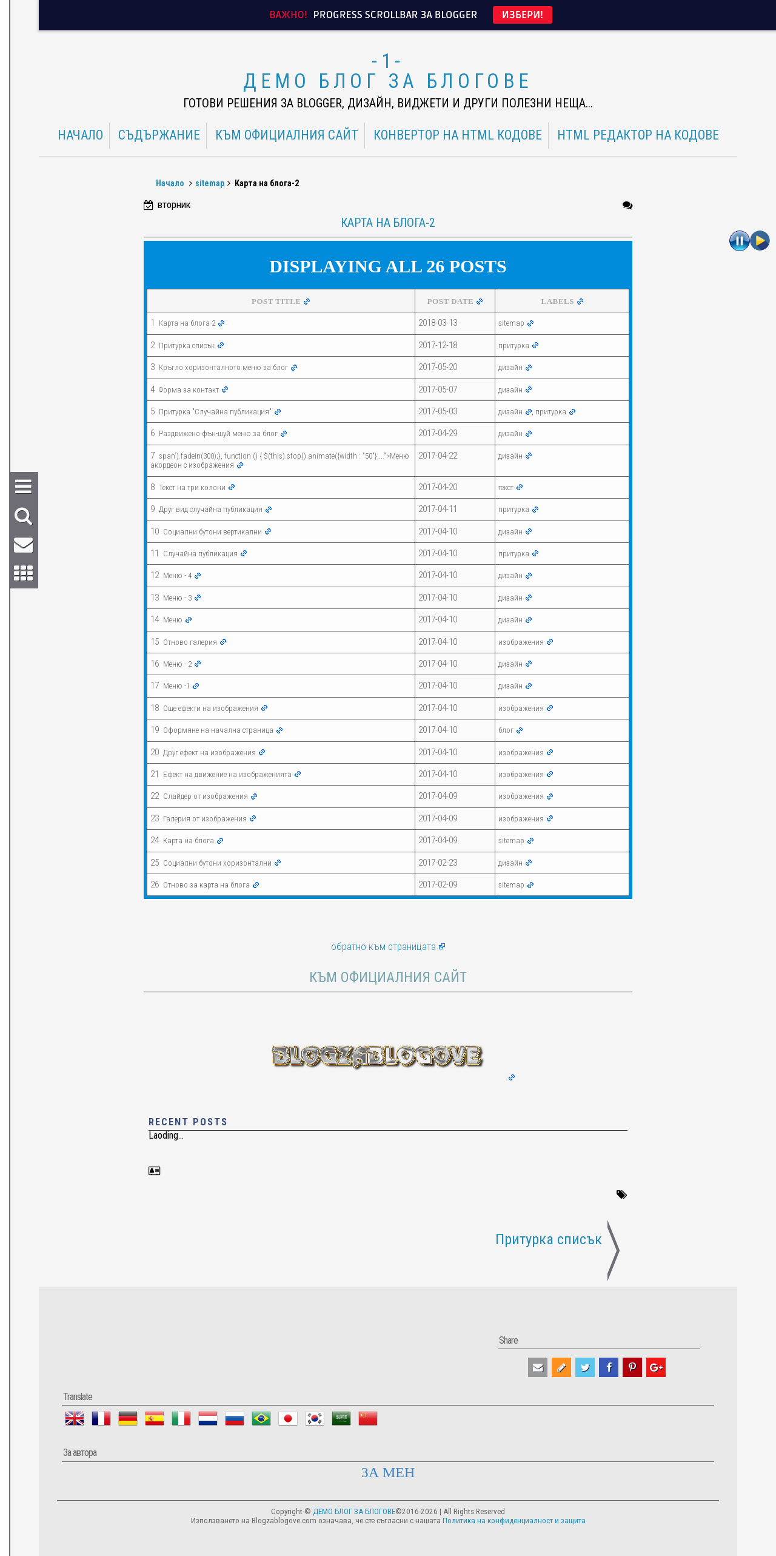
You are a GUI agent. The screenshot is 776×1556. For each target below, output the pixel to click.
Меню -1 (176, 685)
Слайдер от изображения (205, 796)
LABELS (557, 301)
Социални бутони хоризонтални (217, 862)
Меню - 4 (177, 575)
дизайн (510, 367)
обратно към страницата (383, 946)
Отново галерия (190, 642)
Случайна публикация (200, 553)
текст (505, 487)
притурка (513, 345)
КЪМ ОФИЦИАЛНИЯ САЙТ (286, 136)
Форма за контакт (189, 389)
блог (505, 730)
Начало (80, 136)
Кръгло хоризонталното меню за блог (223, 367)
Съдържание (159, 136)
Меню (172, 619)
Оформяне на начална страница (218, 730)
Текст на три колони (192, 487)
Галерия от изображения (205, 818)
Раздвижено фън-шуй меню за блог (218, 433)
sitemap (209, 183)
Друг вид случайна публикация (211, 509)
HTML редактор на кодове (638, 136)
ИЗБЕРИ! (522, 14)
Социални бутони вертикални (212, 531)
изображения (521, 642)
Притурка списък (187, 345)
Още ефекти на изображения (210, 708)
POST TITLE (276, 301)
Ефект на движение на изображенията (227, 774)
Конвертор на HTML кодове (457, 136)
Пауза (739, 241)
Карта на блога (188, 840)
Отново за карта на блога (206, 884)
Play (760, 241)
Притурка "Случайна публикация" (215, 411)
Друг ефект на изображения (209, 752)
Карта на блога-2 (187, 323)
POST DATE (450, 301)
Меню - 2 (177, 664)
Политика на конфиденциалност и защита (514, 1520)
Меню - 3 (177, 597)
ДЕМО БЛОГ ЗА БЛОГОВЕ (388, 81)
